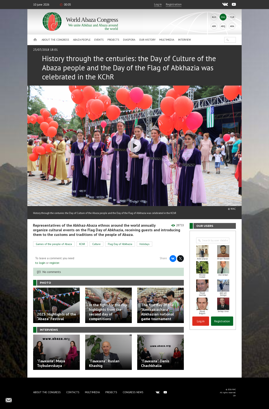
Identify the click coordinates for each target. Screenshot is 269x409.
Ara (232, 26)
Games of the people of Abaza (54, 244)
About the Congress (55, 39)
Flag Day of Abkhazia (120, 244)
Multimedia (166, 39)
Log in (158, 4)
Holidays (145, 244)
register (54, 263)
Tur (232, 17)
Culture (96, 244)
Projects (113, 39)
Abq (223, 26)
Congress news (133, 392)
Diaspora (129, 39)
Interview (184, 39)
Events (99, 39)
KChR (82, 244)
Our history (147, 39)
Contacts (72, 392)
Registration (174, 4)
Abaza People (82, 39)
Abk (214, 26)
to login (40, 263)
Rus (214, 17)
